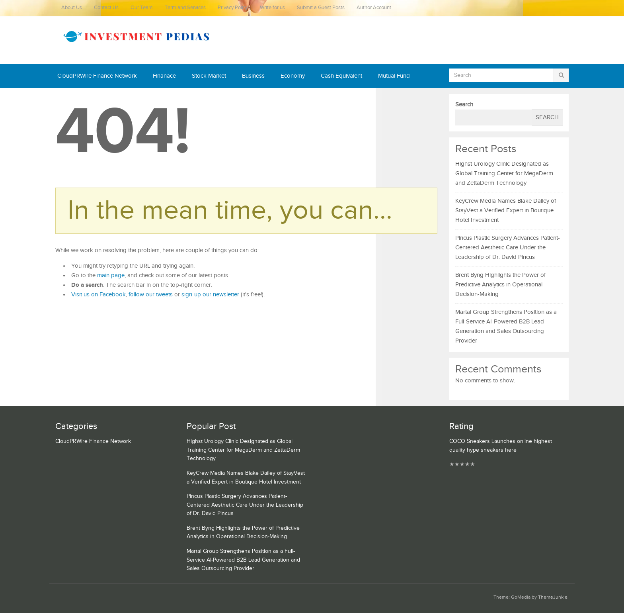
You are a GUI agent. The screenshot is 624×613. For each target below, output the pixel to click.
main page (111, 275)
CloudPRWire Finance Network (97, 75)
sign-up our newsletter (210, 294)
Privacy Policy (233, 8)
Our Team (142, 8)
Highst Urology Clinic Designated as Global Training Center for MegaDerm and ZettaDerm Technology (504, 173)
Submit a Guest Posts (321, 8)
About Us (71, 8)
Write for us (272, 8)
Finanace (164, 75)
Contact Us (106, 8)
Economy (293, 75)
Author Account (374, 8)
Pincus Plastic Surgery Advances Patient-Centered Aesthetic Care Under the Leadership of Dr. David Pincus (507, 247)
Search (464, 104)
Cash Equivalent (341, 75)
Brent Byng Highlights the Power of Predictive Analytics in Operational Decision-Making (500, 285)
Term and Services (185, 8)
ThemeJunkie (552, 597)
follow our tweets (151, 294)
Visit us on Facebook (98, 294)
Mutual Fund (394, 75)
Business (253, 75)
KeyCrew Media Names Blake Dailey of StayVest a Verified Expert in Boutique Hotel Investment (505, 210)
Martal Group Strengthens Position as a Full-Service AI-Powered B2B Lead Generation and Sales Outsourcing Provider (243, 560)
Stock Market (209, 75)
